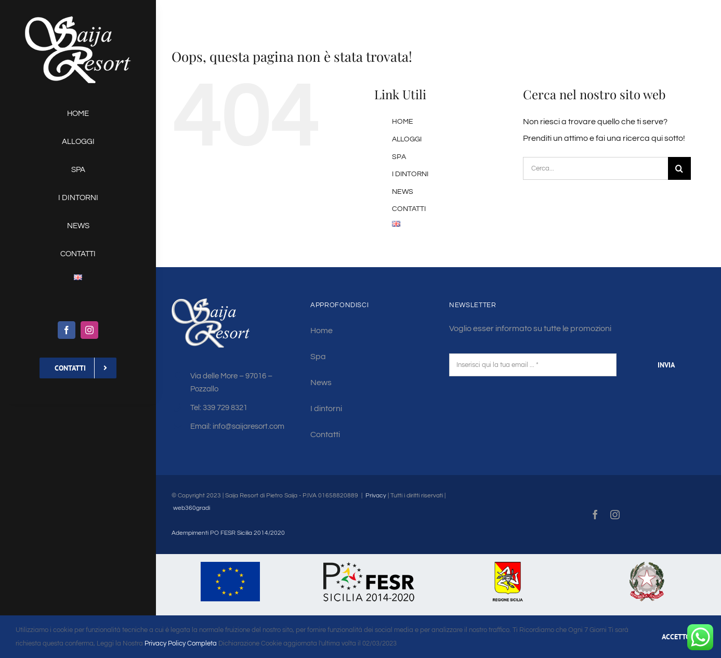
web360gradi (191, 508)
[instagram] (89, 330)
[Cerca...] (595, 168)
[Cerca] (679, 168)
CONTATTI (409, 209)
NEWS (402, 191)
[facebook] (66, 330)
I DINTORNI (410, 174)
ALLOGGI (407, 139)
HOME (402, 121)
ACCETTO (676, 636)
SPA (399, 157)
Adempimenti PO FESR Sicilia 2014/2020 (228, 533)
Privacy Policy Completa (180, 643)
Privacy (375, 495)
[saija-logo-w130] (78, 20)
